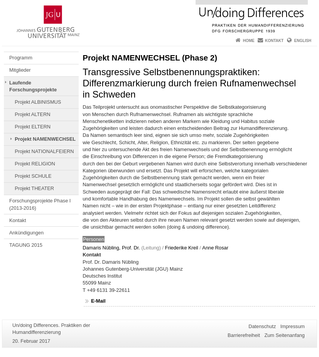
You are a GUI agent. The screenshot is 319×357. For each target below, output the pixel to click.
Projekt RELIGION (35, 164)
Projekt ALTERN (32, 114)
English (302, 41)
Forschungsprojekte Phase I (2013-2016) (40, 204)
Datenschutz (262, 326)
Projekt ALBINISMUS (38, 102)
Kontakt (274, 41)
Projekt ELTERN (33, 127)
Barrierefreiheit (244, 335)
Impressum (292, 326)
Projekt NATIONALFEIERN (44, 151)
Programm (20, 58)
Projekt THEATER (34, 188)
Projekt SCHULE (33, 176)
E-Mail (98, 301)
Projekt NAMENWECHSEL (45, 139)
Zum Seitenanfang (284, 335)
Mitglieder (19, 70)
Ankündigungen (26, 233)
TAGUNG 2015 (25, 245)
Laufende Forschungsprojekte (33, 86)
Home (249, 41)
